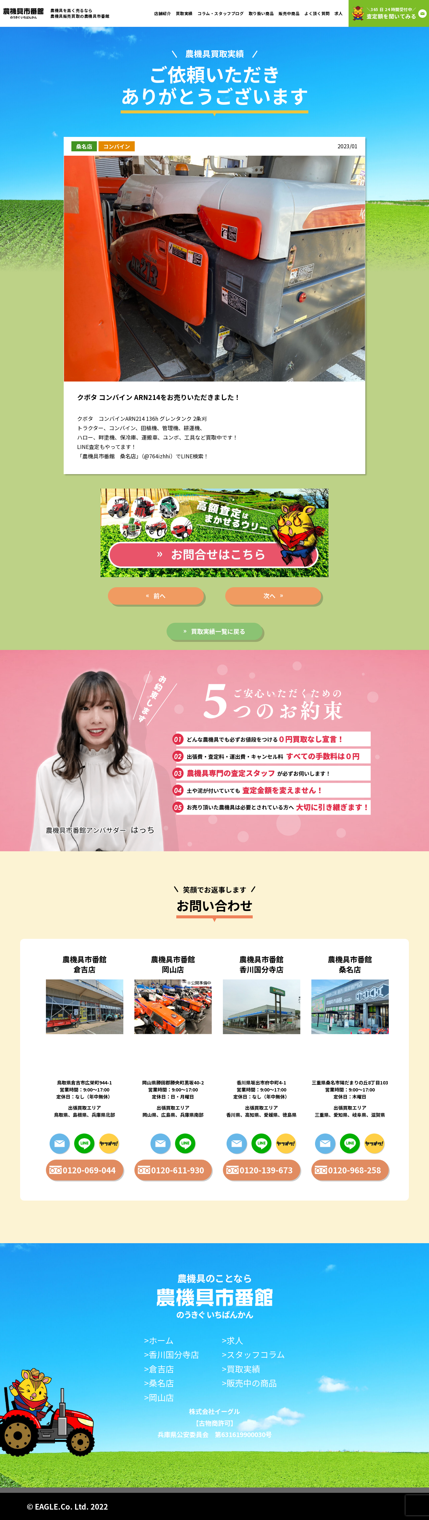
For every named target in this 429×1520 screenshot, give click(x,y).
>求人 (232, 1340)
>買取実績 (241, 1369)
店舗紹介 (162, 13)
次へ (269, 595)
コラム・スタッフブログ (220, 13)
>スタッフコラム (253, 1354)
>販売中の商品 (249, 1383)
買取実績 (184, 13)
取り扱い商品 (261, 13)
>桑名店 (159, 1383)
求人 (338, 13)
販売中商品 (289, 13)
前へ (160, 595)
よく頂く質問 (317, 13)
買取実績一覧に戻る (218, 631)
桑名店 (84, 146)
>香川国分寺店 (171, 1354)
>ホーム (159, 1340)
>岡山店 (159, 1397)
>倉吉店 (159, 1369)
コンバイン (116, 146)
